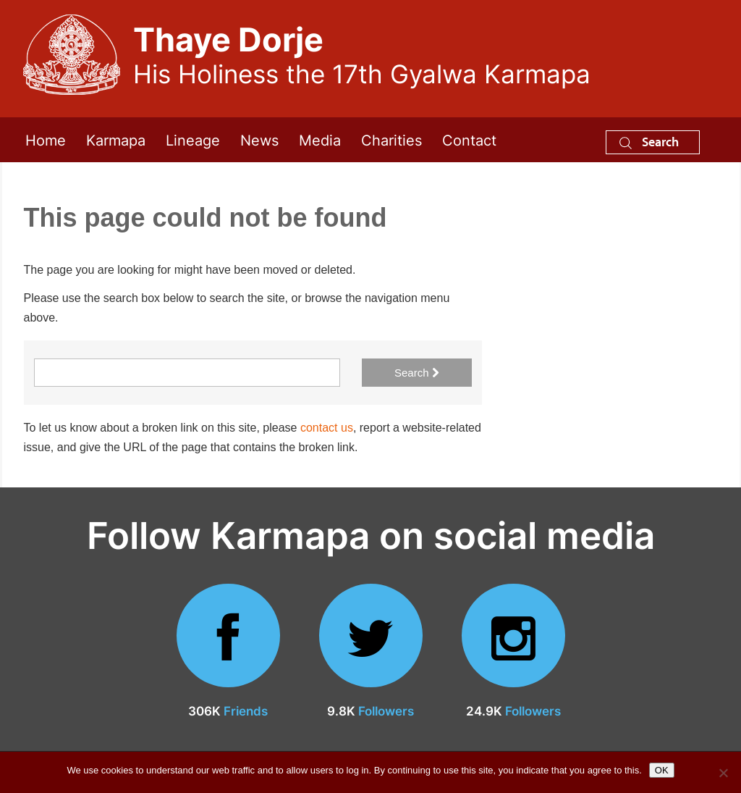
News (259, 139)
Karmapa (115, 139)
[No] (723, 772)
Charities (391, 139)
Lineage (193, 139)
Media (320, 139)
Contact (469, 139)
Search (649, 141)
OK (662, 770)
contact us (326, 427)
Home (45, 139)
